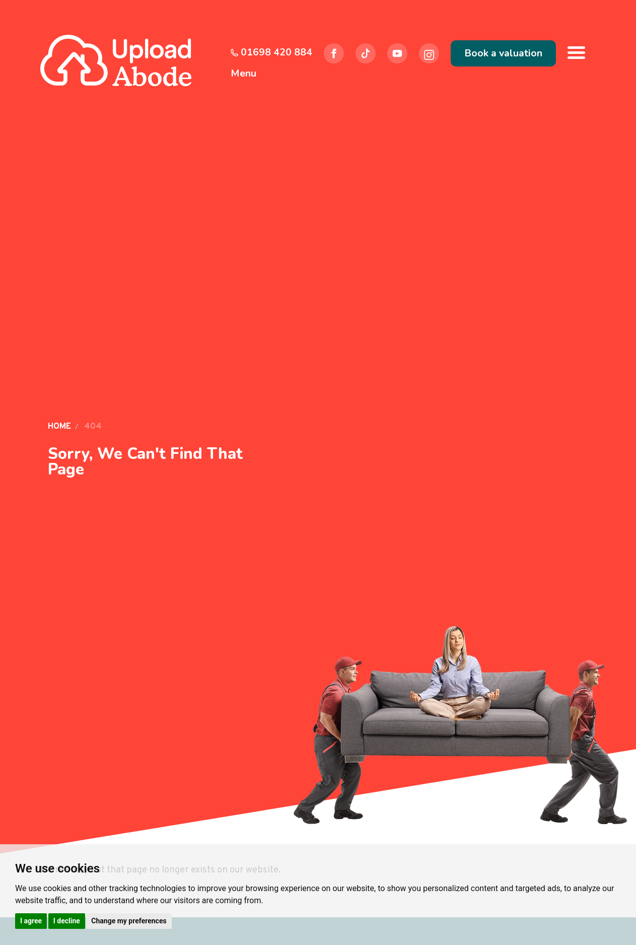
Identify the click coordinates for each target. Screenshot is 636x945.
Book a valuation (503, 53)
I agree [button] (31, 921)
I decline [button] (66, 921)
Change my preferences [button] (128, 921)
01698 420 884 (271, 52)
